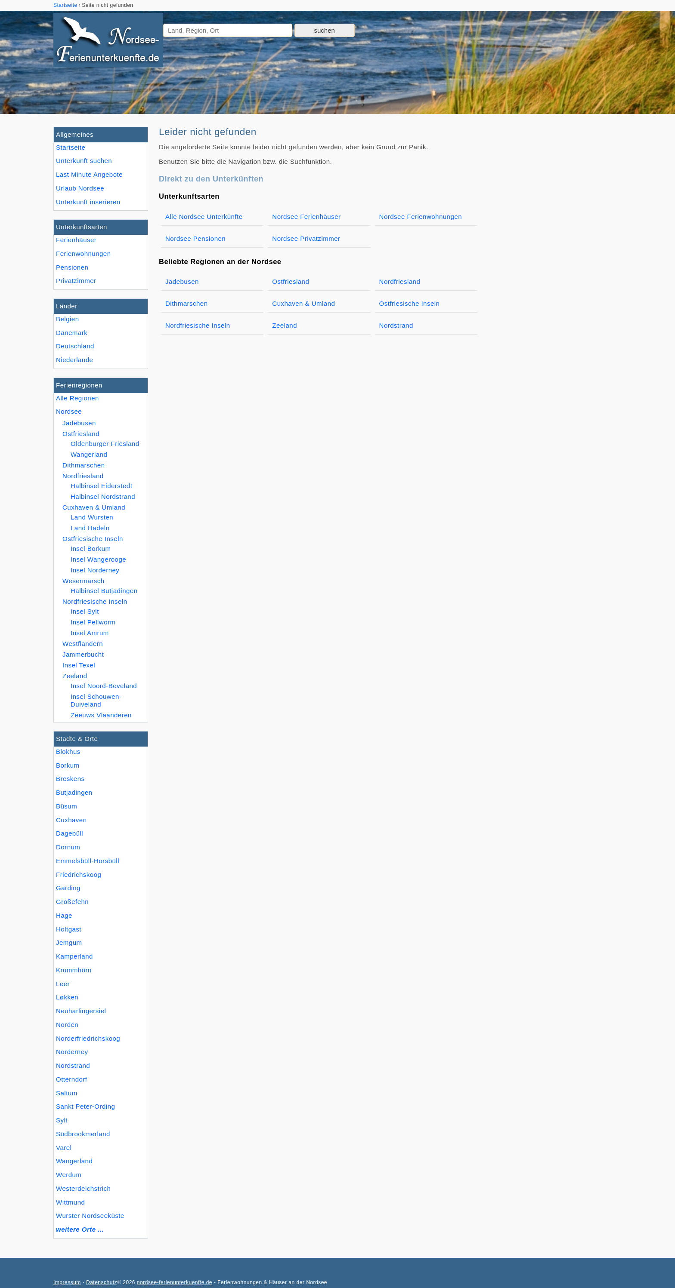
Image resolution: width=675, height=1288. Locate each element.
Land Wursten (92, 517)
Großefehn (72, 901)
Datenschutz (101, 1282)
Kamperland (74, 956)
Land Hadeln (90, 528)
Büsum (66, 806)
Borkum (68, 765)
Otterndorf (71, 1079)
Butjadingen (74, 792)
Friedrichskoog (78, 874)
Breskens (70, 778)
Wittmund (70, 1202)
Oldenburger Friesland (105, 443)
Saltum (66, 1093)
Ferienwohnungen (83, 253)
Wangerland (74, 1161)
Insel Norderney (95, 570)
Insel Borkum (91, 548)
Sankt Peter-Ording (85, 1106)
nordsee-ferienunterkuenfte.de (174, 1282)
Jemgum (69, 942)
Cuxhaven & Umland (93, 507)
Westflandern (82, 643)
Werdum (68, 1174)
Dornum (68, 847)
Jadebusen (79, 423)
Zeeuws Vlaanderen (101, 715)
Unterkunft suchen (84, 160)
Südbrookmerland (83, 1133)
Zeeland (74, 675)
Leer (63, 983)
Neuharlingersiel (81, 1010)
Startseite (70, 147)
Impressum (67, 1282)
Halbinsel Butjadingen (104, 590)
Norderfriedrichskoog (88, 1038)
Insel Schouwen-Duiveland (96, 700)
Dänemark (71, 332)
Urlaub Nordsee (80, 188)
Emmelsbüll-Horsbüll (87, 860)
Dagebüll (69, 833)
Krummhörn (74, 970)
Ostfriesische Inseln (92, 538)
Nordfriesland (83, 476)
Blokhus (68, 751)
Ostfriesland (80, 433)
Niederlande (74, 359)
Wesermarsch (83, 580)
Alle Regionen (77, 398)
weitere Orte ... (80, 1229)
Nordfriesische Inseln (94, 601)
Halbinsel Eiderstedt (101, 485)
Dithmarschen (83, 465)
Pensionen (72, 267)
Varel (63, 1147)
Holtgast (68, 929)
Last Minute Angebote (89, 174)
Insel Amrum (90, 632)
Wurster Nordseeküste (90, 1215)
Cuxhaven (71, 820)
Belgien (67, 319)
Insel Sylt (85, 611)
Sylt (62, 1120)
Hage (64, 915)
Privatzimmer (76, 280)
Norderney (72, 1051)
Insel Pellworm (93, 622)
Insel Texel (78, 665)
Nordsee (69, 411)
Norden (67, 1024)
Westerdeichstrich (83, 1188)
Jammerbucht (83, 654)
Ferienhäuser (76, 239)
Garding (68, 887)
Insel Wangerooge (98, 559)
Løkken (67, 997)
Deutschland (75, 346)
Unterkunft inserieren (88, 202)
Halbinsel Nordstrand (103, 496)
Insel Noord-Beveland (104, 685)
